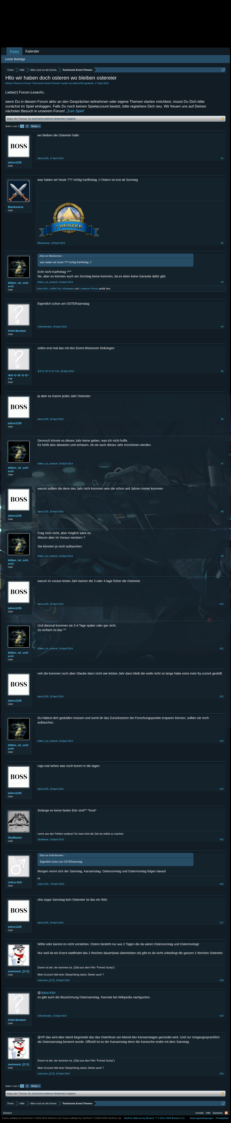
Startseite (218, 1113)
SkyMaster (15, 837)
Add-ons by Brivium (154, 1118)
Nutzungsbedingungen (201, 1118)
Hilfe (208, 1113)
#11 (221, 648)
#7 (222, 463)
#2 (222, 243)
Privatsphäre (222, 1118)
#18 (221, 980)
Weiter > (35, 126)
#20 (221, 1073)
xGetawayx (68, 288)
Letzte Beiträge (15, 59)
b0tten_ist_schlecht (18, 284)
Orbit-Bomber (17, 330)
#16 (221, 884)
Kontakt (200, 1113)
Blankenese (15, 207)
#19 (221, 1015)
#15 (221, 839)
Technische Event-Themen (46, 83)
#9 (222, 556)
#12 (221, 696)
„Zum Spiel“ (75, 111)
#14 (221, 789)
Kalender (32, 51)
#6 (222, 419)
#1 (222, 158)
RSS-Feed (226, 1112)
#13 (221, 741)
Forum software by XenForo (32, 1118)
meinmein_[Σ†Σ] (18, 971)
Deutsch (7, 1113)
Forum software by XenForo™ (92, 1118)
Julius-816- (42, 288)
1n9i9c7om (55, 288)
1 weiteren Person (88, 288)
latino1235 (78, 83)
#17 (221, 922)
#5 (222, 371)
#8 (222, 511)
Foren (14, 52)
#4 (222, 326)
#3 (222, 282)
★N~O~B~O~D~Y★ (18, 377)
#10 (221, 604)
